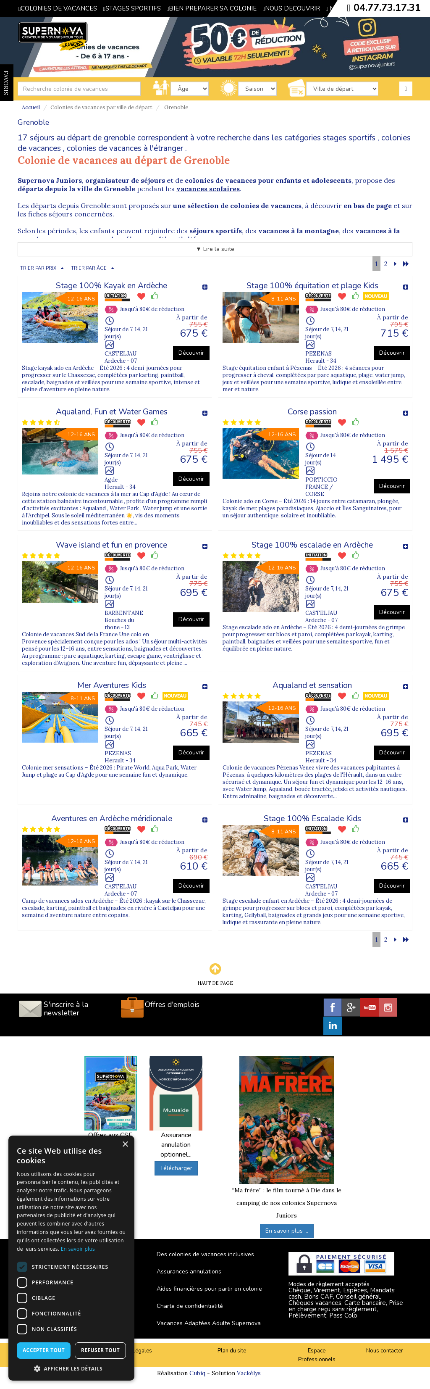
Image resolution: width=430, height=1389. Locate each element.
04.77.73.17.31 (387, 7)
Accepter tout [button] (44, 1350)
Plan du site (232, 1351)
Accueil (31, 107)
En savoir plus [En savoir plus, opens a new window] (78, 1248)
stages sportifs (349, 137)
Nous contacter (384, 1351)
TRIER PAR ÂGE (89, 268)
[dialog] (71, 1258)
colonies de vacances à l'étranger (125, 148)
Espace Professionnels (317, 1355)
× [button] (125, 1144)
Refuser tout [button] (100, 1350)
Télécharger (176, 1168)
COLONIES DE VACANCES (57, 8)
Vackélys (249, 1373)
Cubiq (197, 1373)
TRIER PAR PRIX (38, 268)
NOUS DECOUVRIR (291, 8)
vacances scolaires (208, 188)
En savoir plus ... (286, 1231)
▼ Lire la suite (215, 249)
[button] (71, 1368)
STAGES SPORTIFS (131, 8)
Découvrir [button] (191, 353)
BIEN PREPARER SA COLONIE (212, 8)
